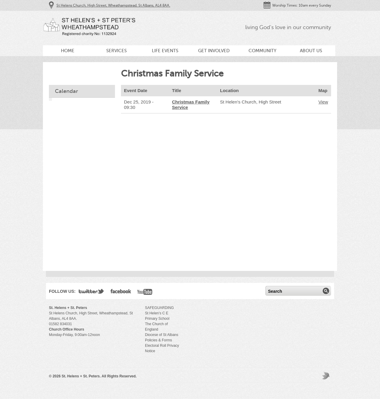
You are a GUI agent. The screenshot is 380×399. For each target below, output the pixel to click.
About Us (311, 50)
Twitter (91, 292)
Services (116, 50)
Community (262, 50)
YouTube (144, 292)
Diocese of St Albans (161, 335)
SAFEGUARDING (159, 308)
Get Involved (214, 50)
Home (67, 50)
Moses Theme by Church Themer (326, 375)
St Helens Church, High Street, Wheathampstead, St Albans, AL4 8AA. (113, 5)
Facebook (120, 292)
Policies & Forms (158, 340)
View (323, 101)
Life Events (165, 50)
